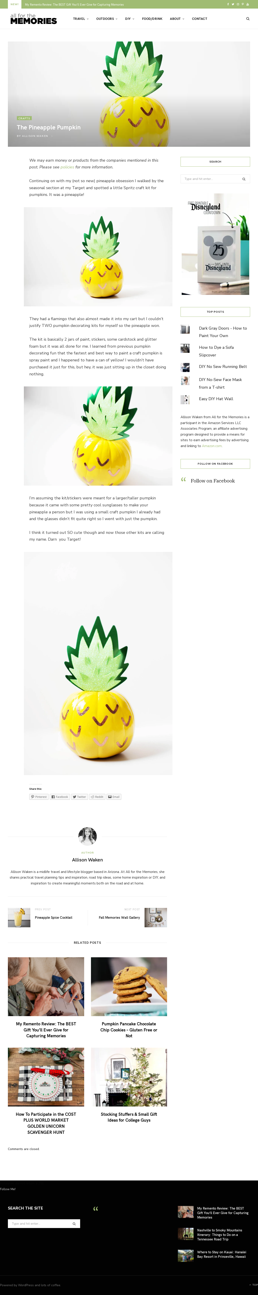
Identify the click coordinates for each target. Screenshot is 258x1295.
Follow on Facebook (215, 464)
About (175, 18)
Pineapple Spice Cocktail (53, 917)
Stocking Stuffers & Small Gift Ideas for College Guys (129, 1117)
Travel (79, 18)
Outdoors (105, 18)
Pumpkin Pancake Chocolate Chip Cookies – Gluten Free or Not (128, 1029)
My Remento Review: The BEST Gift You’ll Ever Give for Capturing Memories (74, 5)
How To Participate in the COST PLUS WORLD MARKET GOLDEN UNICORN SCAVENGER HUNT (46, 1123)
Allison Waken (35, 136)
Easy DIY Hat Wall (216, 399)
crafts (24, 118)
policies (67, 167)
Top (253, 1285)
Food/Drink (152, 18)
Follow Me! (8, 1189)
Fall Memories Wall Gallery (119, 917)
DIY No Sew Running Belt (223, 366)
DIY (128, 18)
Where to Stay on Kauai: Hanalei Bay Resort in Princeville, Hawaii (221, 1254)
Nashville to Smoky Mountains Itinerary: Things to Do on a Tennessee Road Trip (219, 1235)
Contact (199, 18)
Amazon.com (212, 446)
